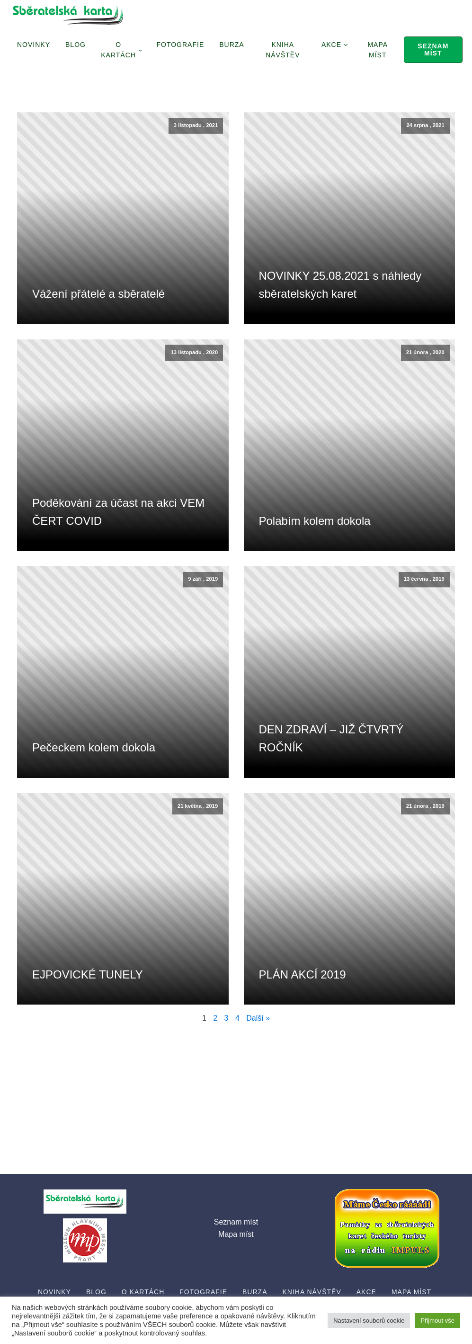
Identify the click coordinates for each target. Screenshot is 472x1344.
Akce (331, 44)
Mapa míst (377, 50)
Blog (75, 44)
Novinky (33, 44)
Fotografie (180, 44)
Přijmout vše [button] (437, 1320)
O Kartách (118, 50)
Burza (231, 44)
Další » (258, 1018)
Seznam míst (433, 49)
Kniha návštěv (283, 50)
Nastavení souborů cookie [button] (368, 1320)
